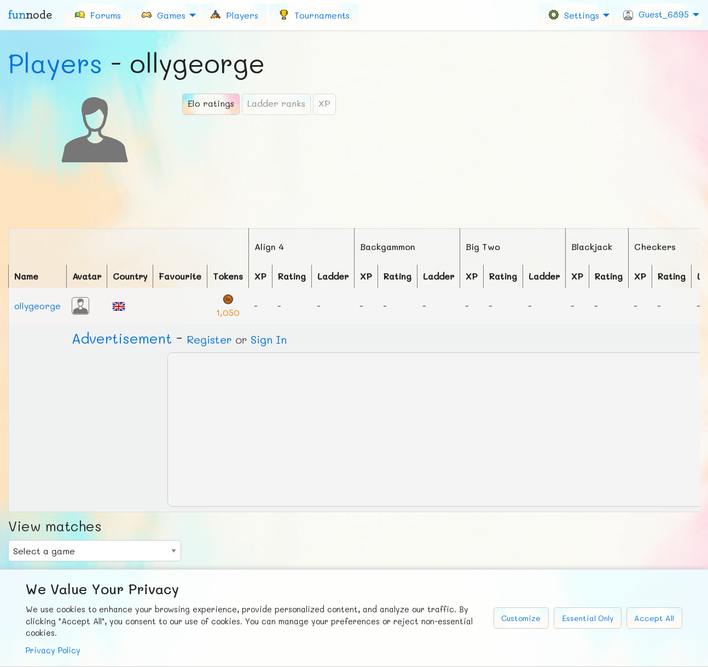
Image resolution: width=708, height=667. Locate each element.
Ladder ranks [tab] (276, 103)
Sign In (269, 339)
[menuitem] (97, 14)
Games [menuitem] (163, 14)
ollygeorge (37, 305)
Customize (521, 618)
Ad (122, 338)
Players (55, 63)
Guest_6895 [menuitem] (656, 14)
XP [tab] (324, 103)
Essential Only (587, 618)
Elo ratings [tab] (211, 103)
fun (30, 14)
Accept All (654, 618)
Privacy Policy (53, 650)
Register (209, 339)
